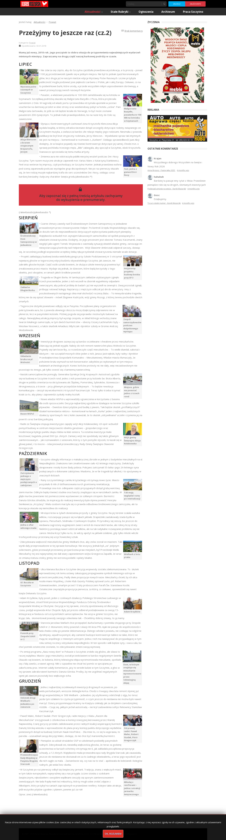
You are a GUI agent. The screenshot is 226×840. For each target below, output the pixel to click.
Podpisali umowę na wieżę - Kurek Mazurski (167, 188)
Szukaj (164, 4)
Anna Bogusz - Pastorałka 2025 (161, 170)
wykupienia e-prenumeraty (83, 199)
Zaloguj (176, 4)
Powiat (32, 42)
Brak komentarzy (133, 30)
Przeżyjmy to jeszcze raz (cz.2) (65, 32)
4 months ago (183, 170)
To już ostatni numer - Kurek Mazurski (164, 203)
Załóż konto (195, 4)
